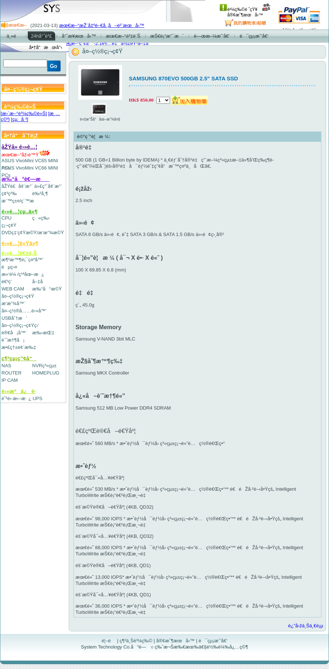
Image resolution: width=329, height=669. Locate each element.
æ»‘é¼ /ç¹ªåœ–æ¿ (22, 274)
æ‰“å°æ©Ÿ (47, 289)
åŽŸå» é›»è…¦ (19, 147)
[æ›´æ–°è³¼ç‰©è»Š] (24, 113)
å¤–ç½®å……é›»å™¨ (24, 310)
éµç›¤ (9, 267)
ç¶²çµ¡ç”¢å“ (19, 358)
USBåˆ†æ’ (14, 318)
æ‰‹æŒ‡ (43, 332)
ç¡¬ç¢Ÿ (8, 225)
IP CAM (9, 380)
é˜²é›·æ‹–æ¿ (16, 398)
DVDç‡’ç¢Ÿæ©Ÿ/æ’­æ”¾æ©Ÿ (32, 232)
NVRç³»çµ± (44, 365)
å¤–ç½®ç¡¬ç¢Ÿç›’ (20, 325)
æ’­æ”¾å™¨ (13, 303)
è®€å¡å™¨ (14, 332)
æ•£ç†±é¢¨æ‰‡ (18, 347)
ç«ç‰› (41, 218)
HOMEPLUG (45, 373)
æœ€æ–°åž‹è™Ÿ (25, 154)
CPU (6, 218)
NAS (6, 365)
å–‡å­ (39, 281)
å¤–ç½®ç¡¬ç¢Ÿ (17, 296)
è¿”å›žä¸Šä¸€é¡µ (305, 625)
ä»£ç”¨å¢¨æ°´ (48, 186)
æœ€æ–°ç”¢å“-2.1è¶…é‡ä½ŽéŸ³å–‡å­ (105, 43)
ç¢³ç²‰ (9, 193)
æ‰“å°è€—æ (25, 179)
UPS (37, 398)
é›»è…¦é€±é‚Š (19, 253)
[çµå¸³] (19, 119)
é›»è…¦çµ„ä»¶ (19, 211)
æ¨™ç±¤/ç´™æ (21, 201)
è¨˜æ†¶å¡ (12, 340)
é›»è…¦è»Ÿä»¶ (19, 243)
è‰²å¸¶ (40, 193)
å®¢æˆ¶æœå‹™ (249, 12)
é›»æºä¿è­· (18, 391)
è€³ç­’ (6, 281)
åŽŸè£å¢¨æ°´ (17, 186)
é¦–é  (109, 640)
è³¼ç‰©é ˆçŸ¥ (238, 9)
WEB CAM (12, 289)
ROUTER (11, 373)
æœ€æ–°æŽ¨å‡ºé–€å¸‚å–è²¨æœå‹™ (101, 25)
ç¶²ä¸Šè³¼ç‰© (136, 640)
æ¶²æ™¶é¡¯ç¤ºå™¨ (22, 259)
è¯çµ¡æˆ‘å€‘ (212, 640)
